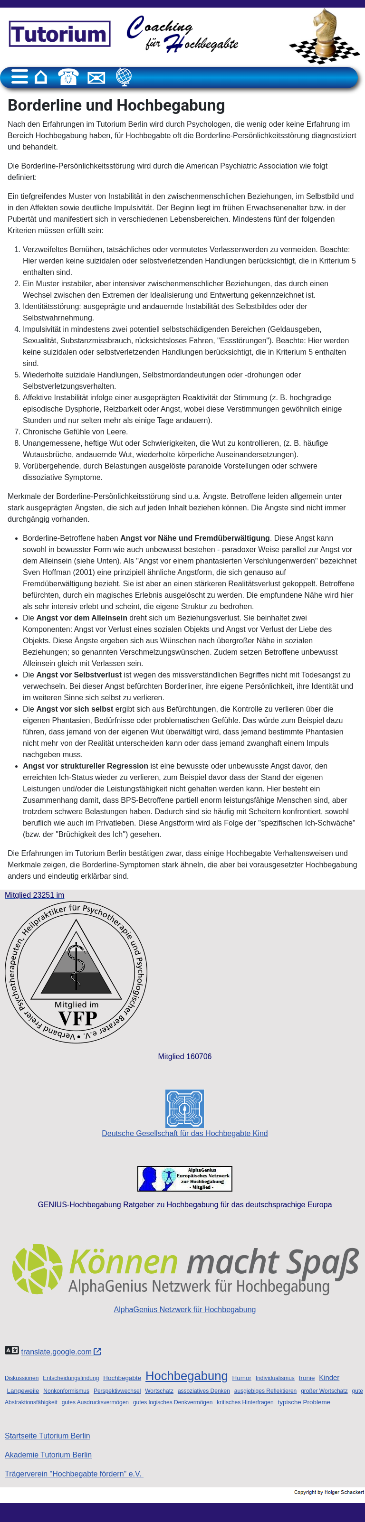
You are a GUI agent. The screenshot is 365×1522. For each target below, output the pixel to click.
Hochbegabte (122, 1377)
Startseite (47, 1436)
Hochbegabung (186, 1375)
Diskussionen (21, 1378)
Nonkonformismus (66, 1391)
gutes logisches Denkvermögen (172, 1402)
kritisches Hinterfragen (245, 1402)
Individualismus (275, 1378)
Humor (241, 1377)
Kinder (329, 1377)
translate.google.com (61, 1352)
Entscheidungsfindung (71, 1378)
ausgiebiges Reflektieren (265, 1391)
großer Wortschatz (324, 1391)
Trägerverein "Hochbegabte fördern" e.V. (74, 1474)
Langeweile (23, 1390)
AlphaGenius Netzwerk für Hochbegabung (185, 1275)
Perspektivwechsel (117, 1391)
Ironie (307, 1377)
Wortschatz (159, 1391)
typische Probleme (304, 1402)
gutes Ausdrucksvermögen (95, 1402)
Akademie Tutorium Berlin (48, 1455)
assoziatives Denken (204, 1391)
